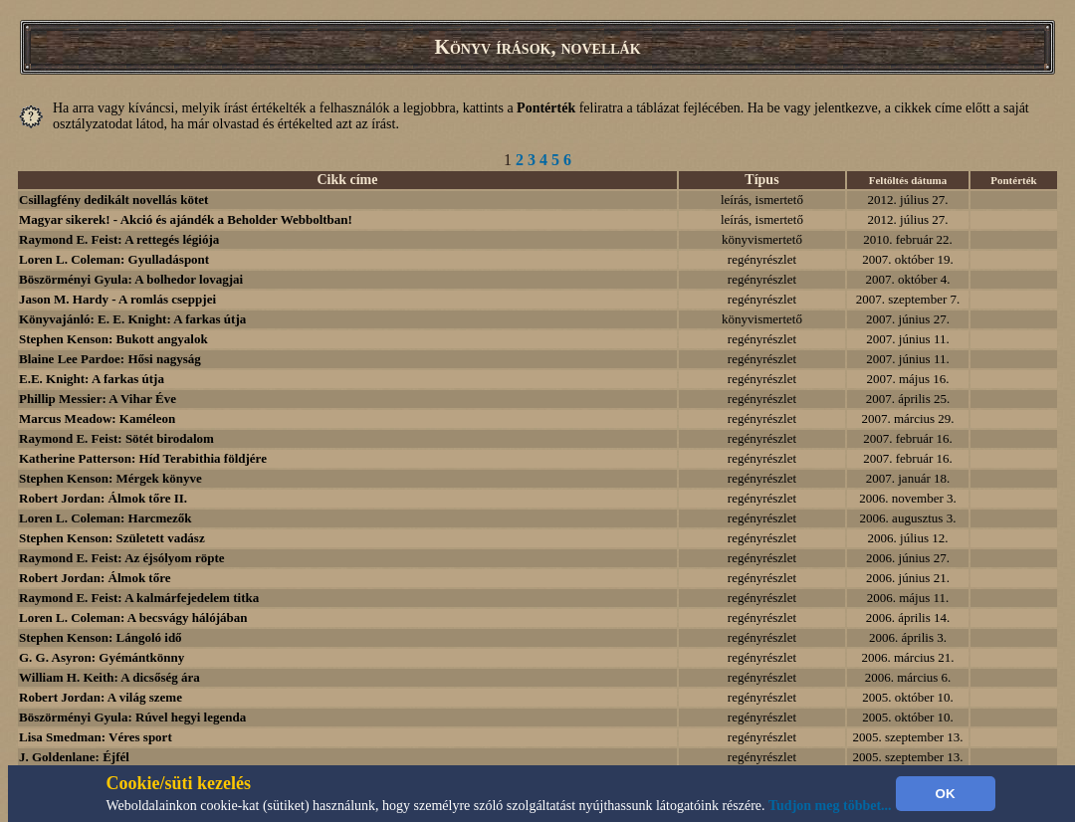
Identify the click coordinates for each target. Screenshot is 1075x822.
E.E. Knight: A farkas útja (91, 378)
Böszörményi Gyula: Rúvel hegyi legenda (132, 717)
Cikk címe (347, 179)
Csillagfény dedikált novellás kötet (113, 199)
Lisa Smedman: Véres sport (95, 736)
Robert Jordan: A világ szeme (100, 697)
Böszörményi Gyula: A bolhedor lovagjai (131, 279)
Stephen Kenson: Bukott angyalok (113, 338)
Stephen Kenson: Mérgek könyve (110, 478)
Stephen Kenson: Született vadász (112, 537)
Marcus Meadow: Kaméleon (97, 418)
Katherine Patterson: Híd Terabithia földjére (143, 458)
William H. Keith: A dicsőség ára (109, 677)
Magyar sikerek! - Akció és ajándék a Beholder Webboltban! (185, 219)
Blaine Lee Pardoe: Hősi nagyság (110, 358)
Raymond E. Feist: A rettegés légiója (119, 239)
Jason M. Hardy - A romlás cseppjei (117, 299)
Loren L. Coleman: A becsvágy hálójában (133, 617)
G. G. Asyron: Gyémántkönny (101, 657)
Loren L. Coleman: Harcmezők (105, 518)
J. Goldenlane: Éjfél (74, 756)
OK (946, 793)
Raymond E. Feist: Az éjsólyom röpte (122, 557)
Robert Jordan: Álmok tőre (95, 577)
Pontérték (1013, 180)
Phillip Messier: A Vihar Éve (97, 398)
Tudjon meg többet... (830, 805)
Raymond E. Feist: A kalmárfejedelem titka (139, 597)
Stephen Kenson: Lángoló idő (100, 637)
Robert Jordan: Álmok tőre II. (103, 498)
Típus (761, 179)
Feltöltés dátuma (908, 180)
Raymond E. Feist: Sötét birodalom (116, 438)
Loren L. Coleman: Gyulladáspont (114, 259)
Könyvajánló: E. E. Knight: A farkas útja (132, 318)
